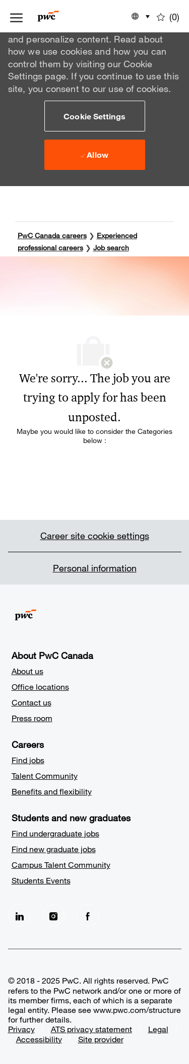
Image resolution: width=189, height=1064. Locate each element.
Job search (111, 247)
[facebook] (88, 915)
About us (27, 671)
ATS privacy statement (91, 1029)
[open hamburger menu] (16, 16)
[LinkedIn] (19, 915)
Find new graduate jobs (54, 849)
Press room (32, 718)
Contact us (31, 702)
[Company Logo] (63, 16)
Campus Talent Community (61, 864)
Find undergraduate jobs (55, 833)
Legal (158, 1029)
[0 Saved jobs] (168, 16)
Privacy (21, 1029)
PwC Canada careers (52, 235)
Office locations (40, 686)
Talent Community (45, 775)
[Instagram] (53, 915)
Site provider (100, 1039)
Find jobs (28, 760)
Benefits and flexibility (52, 791)
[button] (94, 116)
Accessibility (39, 1039)
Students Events (41, 880)
